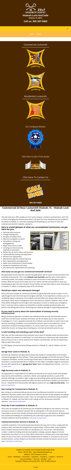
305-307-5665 (40, 21)
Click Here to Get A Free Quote (35, 156)
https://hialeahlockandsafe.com (42, 452)
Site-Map (43, 459)
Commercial (25, 457)
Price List (36, 459)
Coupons (51, 457)
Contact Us (59, 457)
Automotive (34, 457)
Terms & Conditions (26, 459)
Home (32, 34)
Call (35, 467)
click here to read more (17, 401)
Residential (17, 457)
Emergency (43, 457)
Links (49, 459)
